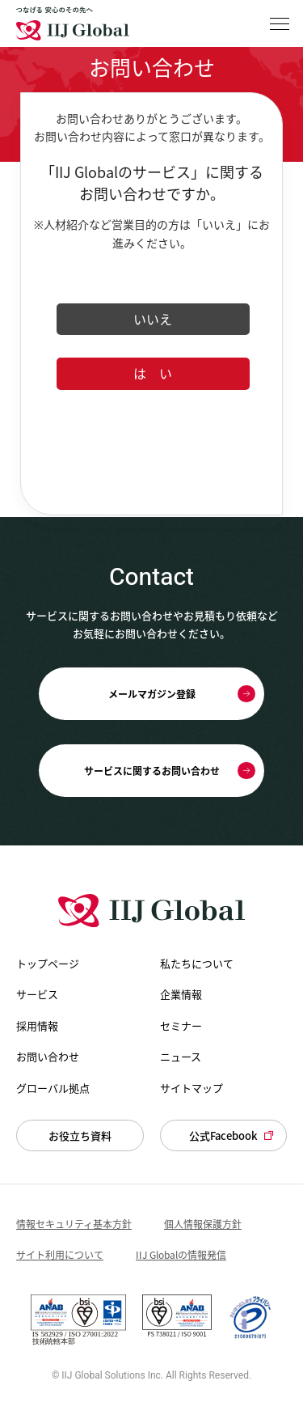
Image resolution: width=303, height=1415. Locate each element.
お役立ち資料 (80, 1135)
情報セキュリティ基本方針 (74, 1224)
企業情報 (181, 994)
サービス (37, 994)
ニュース (180, 1056)
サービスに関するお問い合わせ (152, 771)
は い (152, 373)
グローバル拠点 (53, 1088)
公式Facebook (223, 1135)
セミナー (181, 1026)
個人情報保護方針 (203, 1224)
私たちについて (197, 963)
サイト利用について (59, 1255)
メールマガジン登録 (152, 694)
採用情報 (37, 1026)
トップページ (47, 963)
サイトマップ (191, 1088)
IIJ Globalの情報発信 (181, 1255)
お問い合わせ (47, 1056)
